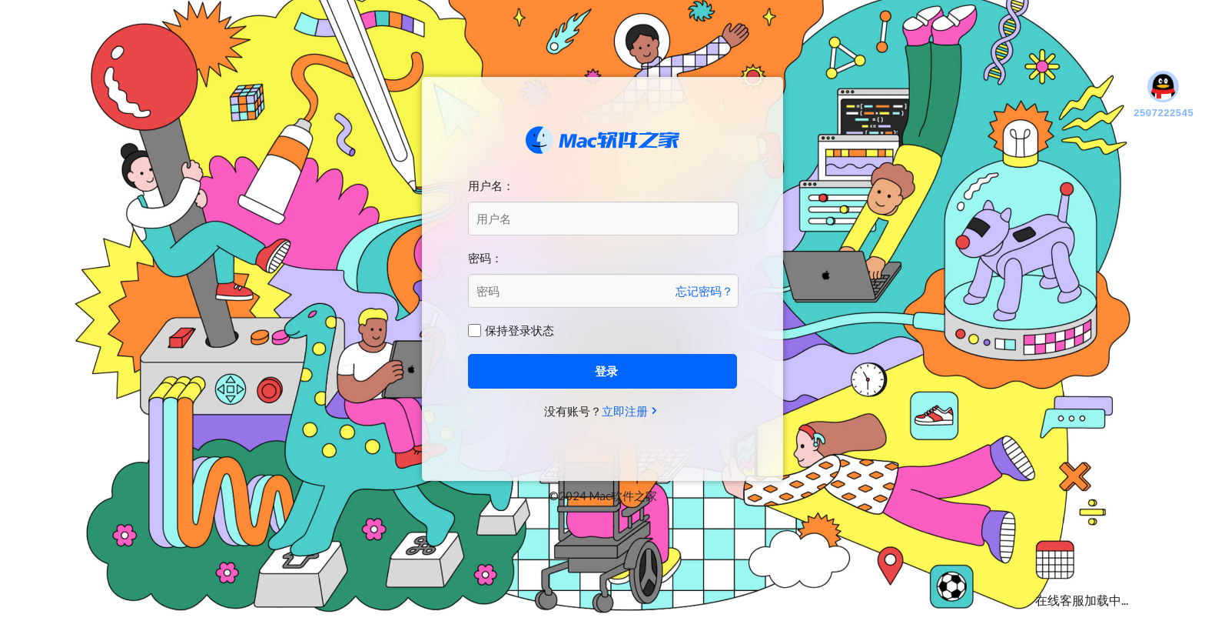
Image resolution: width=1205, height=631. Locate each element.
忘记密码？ (704, 291)
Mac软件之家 (602, 140)
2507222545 (1163, 95)
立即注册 (625, 411)
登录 (606, 371)
